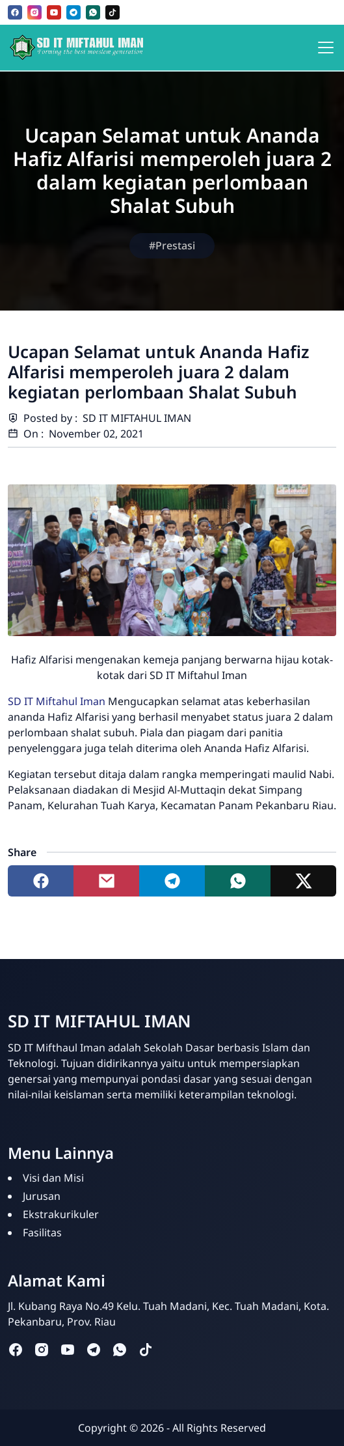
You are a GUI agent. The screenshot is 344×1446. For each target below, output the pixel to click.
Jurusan (41, 1196)
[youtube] (54, 12)
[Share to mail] (106, 881)
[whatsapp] (93, 12)
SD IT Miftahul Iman (56, 701)
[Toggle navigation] (325, 47)
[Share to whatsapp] (238, 881)
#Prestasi (172, 245)
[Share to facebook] (40, 881)
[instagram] (34, 12)
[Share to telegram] (172, 881)
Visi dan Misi (53, 1178)
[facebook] (15, 12)
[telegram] (73, 12)
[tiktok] (112, 12)
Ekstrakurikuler (61, 1214)
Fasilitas (42, 1232)
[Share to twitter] (303, 881)
